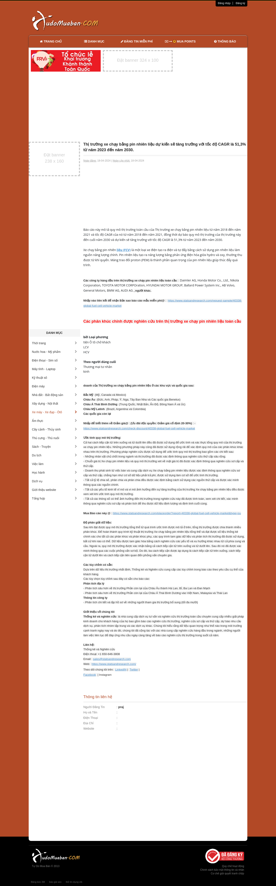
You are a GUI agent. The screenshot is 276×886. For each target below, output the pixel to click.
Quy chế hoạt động (233, 866)
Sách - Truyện (54, 446)
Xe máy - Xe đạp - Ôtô (54, 412)
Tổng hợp (54, 498)
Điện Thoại (90, 717)
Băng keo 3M (38, 882)
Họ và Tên (90, 712)
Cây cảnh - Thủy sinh (54, 429)
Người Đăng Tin (94, 707)
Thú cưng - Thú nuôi (54, 438)
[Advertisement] (183, 20)
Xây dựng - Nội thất (54, 403)
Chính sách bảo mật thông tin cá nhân (222, 869)
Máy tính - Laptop (54, 369)
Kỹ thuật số (54, 377)
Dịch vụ (54, 481)
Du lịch (54, 455)
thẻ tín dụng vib (74, 882)
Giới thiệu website (54, 490)
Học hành (54, 472)
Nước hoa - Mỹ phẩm (54, 351)
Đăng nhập (224, 3)
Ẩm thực (54, 421)
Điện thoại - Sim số (54, 360)
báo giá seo (55, 882)
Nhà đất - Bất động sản (54, 395)
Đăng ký (240, 3)
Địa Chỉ (88, 723)
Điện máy (54, 386)
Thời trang (54, 343)
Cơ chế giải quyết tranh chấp (227, 873)
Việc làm (54, 464)
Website (88, 728)
